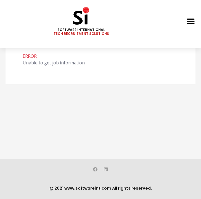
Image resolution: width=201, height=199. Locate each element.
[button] (190, 21)
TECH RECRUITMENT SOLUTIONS (81, 33)
